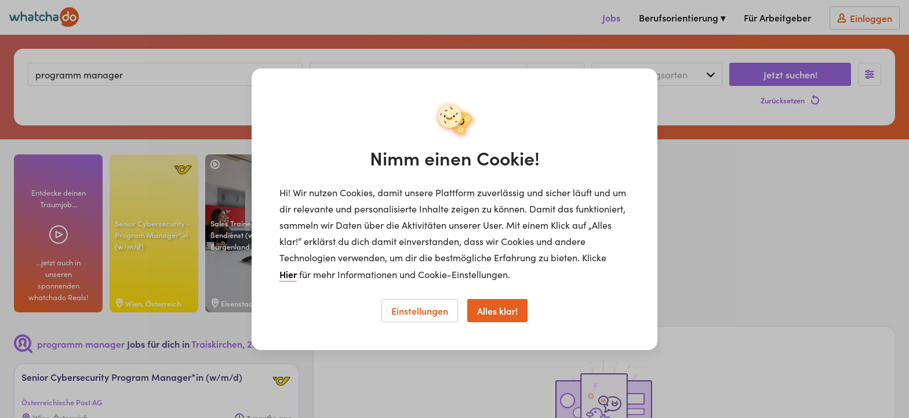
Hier (288, 274)
